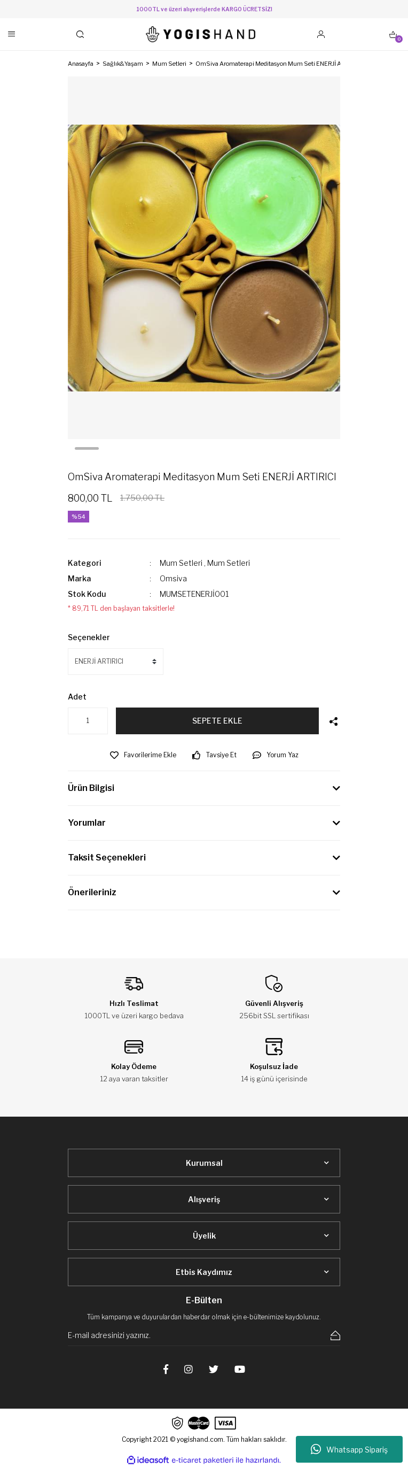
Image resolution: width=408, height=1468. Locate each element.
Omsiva (173, 578)
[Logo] (201, 34)
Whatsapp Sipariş (349, 1449)
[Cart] (393, 34)
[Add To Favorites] (143, 755)
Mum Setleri (181, 562)
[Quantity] (87, 721)
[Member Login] (321, 34)
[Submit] (335, 1335)
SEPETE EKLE (217, 720)
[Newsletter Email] (204, 1335)
